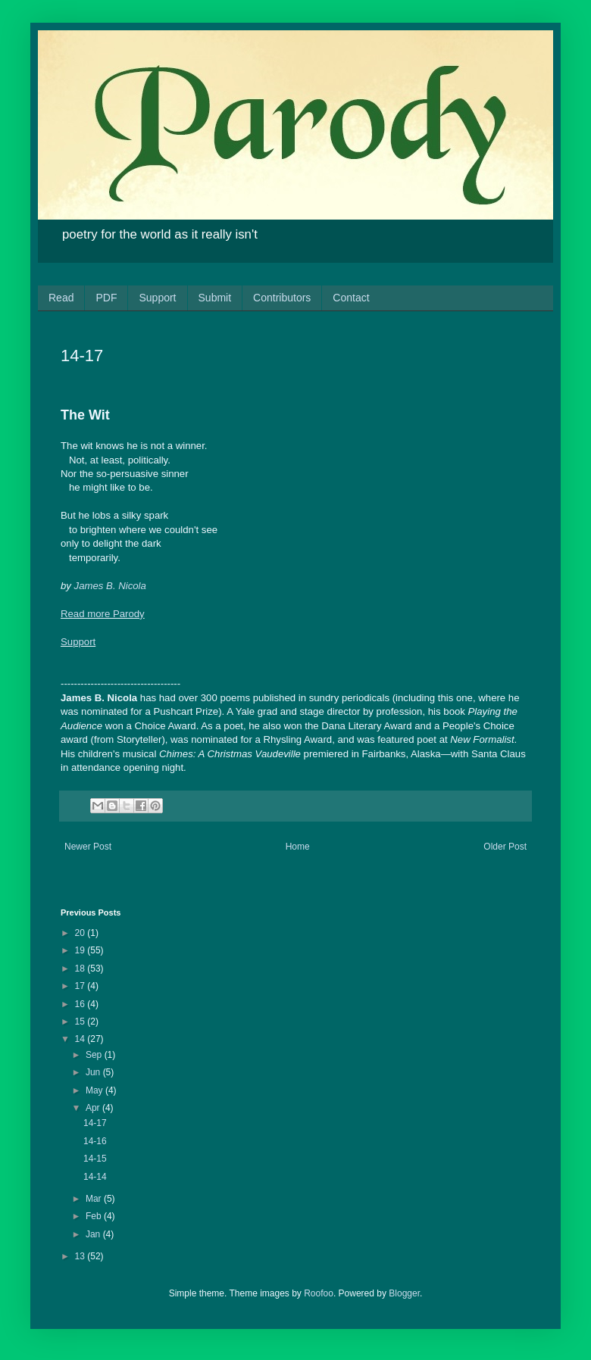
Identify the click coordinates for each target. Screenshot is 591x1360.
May (95, 1090)
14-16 (95, 1141)
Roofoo (318, 1293)
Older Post (505, 846)
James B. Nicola (110, 585)
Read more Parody (103, 613)
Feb (95, 1216)
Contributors (282, 298)
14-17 (95, 1123)
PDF (106, 298)
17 (81, 986)
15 (81, 1021)
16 (81, 1004)
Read (60, 298)
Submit (215, 298)
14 (81, 1039)
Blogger (404, 1293)
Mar (95, 1198)
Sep (95, 1055)
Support (157, 298)
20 (81, 933)
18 (81, 968)
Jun (94, 1072)
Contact (351, 298)
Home (298, 846)
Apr (94, 1108)
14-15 (95, 1158)
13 (81, 1256)
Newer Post (87, 846)
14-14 (95, 1176)
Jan (94, 1234)
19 (81, 950)
